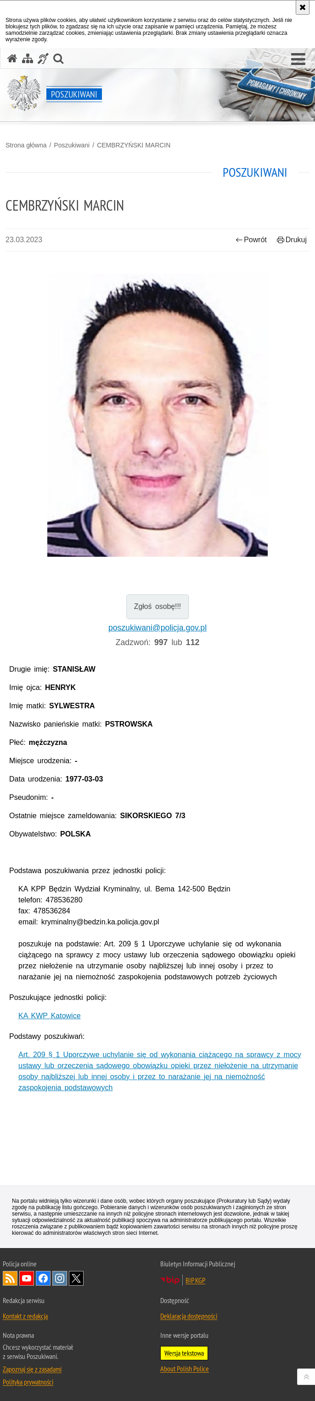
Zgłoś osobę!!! (157, 606)
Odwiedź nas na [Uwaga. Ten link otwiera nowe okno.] (26, 1278)
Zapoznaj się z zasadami (32, 1369)
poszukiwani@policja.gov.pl (157, 627)
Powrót (251, 240)
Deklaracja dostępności (188, 1315)
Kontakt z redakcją (25, 1315)
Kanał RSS (10, 1278)
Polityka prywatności (28, 1381)
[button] (298, 59)
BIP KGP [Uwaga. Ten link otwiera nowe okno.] (195, 1280)
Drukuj (292, 240)
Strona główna (26, 145)
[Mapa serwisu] (27, 58)
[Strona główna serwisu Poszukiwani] (12, 58)
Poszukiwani (72, 145)
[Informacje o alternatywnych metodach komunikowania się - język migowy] (43, 58)
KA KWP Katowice (49, 1016)
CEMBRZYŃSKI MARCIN (133, 145)
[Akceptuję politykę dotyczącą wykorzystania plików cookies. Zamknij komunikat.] (302, 7)
